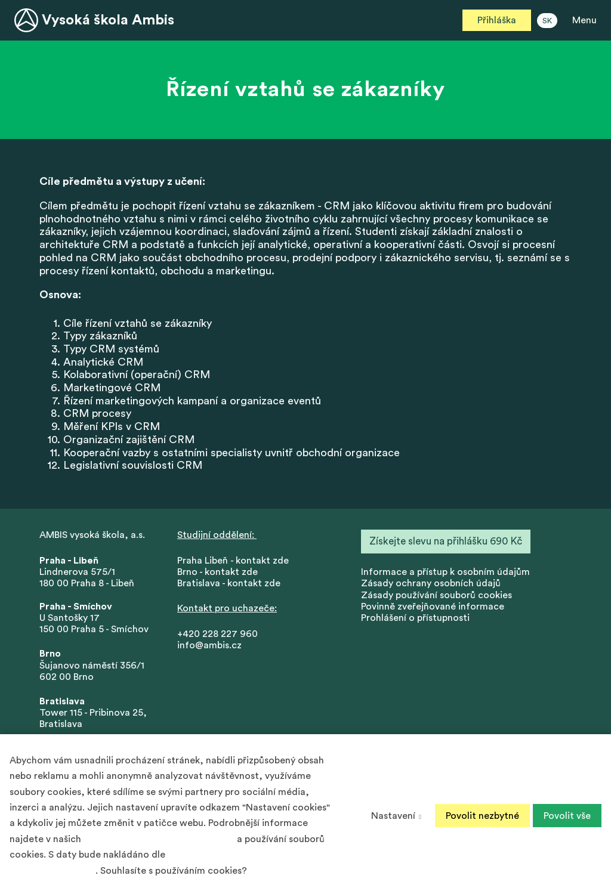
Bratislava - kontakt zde (228, 586)
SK (547, 20)
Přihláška (496, 20)
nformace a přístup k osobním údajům (446, 575)
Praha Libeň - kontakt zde (235, 563)
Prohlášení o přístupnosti (415, 621)
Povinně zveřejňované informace (432, 609)
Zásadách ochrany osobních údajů (159, 839)
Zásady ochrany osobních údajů (431, 586)
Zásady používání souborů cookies (436, 597)
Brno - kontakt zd (214, 575)
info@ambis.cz (209, 648)
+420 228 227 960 (217, 637)
